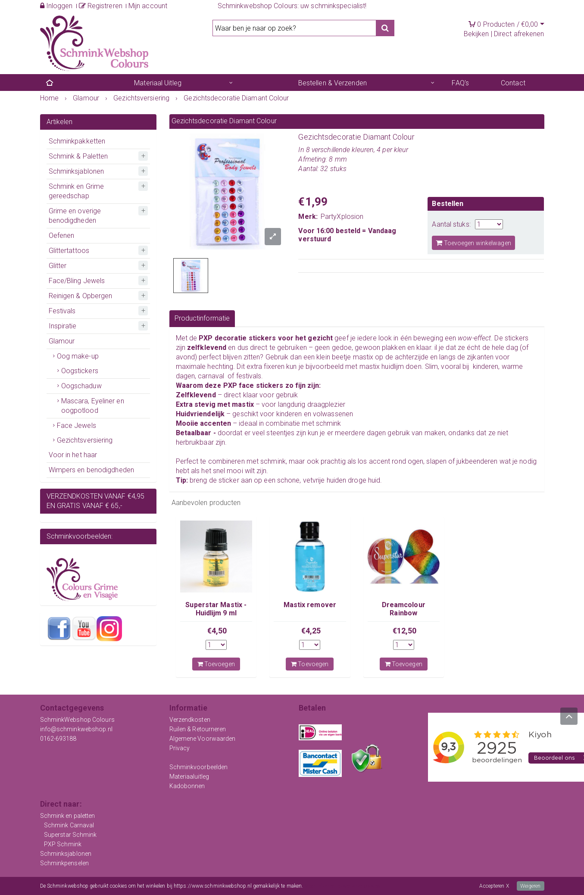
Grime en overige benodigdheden (75, 216)
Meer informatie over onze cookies (342, 886)
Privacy (179, 748)
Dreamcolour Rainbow (403, 609)
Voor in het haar (73, 455)
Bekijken (476, 34)
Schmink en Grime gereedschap (76, 191)
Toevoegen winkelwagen (473, 242)
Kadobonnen (187, 786)
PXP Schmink (62, 844)
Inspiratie (63, 326)
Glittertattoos (69, 250)
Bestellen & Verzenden (332, 83)
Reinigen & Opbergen (80, 296)
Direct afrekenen (519, 34)
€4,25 (311, 630)
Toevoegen (216, 664)
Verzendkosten (189, 719)
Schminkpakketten (77, 141)
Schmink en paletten (67, 815)
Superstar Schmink (70, 834)
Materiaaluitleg (189, 776)
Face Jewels (76, 425)
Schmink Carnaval (69, 825)
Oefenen (62, 235)
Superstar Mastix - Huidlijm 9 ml (216, 609)
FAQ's (460, 83)
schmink (328, 423)
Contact (513, 83)
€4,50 (217, 630)
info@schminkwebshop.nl (76, 729)
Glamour (62, 341)
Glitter (58, 266)
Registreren (100, 6)
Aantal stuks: (451, 224)
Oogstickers (79, 371)
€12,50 (405, 630)
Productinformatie (202, 318)
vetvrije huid (321, 480)
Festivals (62, 311)
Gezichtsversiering (85, 440)
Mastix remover (310, 605)
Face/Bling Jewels (77, 281)
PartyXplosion (342, 216)
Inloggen (56, 6)
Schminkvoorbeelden (198, 767)
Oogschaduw (81, 386)
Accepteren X (494, 886)
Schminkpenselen (64, 863)
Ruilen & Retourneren (197, 729)
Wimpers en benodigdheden (91, 470)
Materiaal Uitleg (157, 83)
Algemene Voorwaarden (202, 738)
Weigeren (530, 886)
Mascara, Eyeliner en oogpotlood (92, 406)
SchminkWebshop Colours (77, 719)
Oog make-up (78, 356)
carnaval (210, 376)
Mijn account (147, 6)
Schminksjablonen (76, 171)
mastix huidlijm (381, 366)
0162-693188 (58, 738)
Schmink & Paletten (78, 156)
